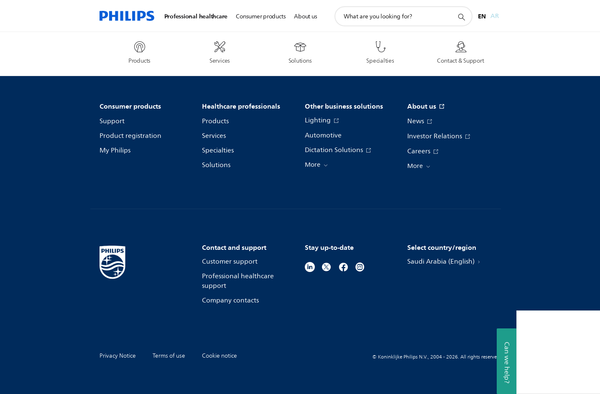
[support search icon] (461, 17)
